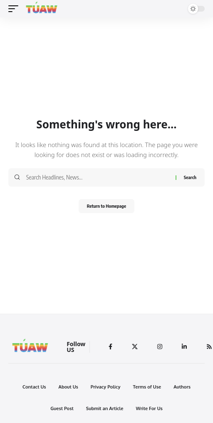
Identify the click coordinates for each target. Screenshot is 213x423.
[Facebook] (110, 347)
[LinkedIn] (184, 347)
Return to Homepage (106, 206)
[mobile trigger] (15, 8)
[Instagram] (159, 347)
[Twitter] (135, 347)
